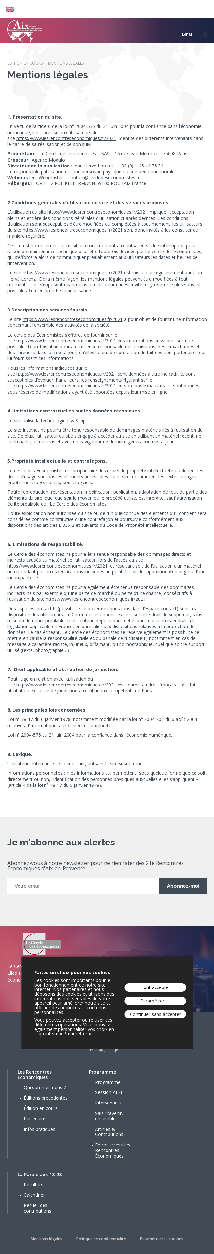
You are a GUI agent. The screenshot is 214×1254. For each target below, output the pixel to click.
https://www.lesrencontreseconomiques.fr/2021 (66, 138)
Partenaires (36, 1119)
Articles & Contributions (109, 1132)
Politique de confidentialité (101, 1239)
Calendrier (34, 1195)
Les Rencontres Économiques (35, 1074)
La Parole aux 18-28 (40, 1174)
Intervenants (108, 1103)
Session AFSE (109, 1092)
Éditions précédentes (46, 1098)
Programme (102, 1072)
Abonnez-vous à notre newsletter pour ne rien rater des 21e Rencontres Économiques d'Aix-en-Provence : (95, 866)
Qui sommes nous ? (45, 1087)
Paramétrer (152, 1001)
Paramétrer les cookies (161, 1239)
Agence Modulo (48, 160)
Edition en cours (25, 63)
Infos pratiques (39, 1129)
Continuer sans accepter (155, 1014)
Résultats (33, 1184)
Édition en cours (40, 1108)
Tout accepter (155, 987)
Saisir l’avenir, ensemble (109, 1116)
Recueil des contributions (37, 1208)
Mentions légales (66, 63)
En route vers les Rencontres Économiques (112, 1150)
